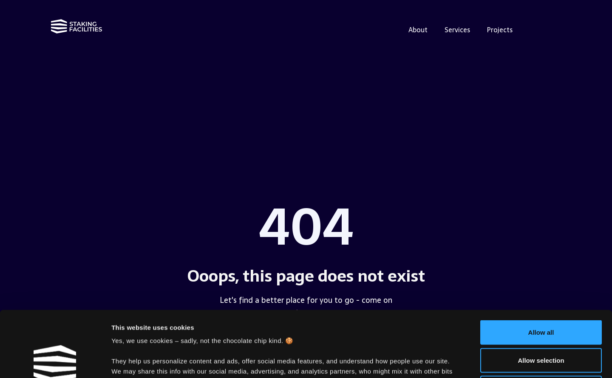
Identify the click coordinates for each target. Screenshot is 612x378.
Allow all (541, 266)
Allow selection (541, 294)
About (418, 29)
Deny (541, 322)
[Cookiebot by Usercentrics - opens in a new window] (55, 361)
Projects (500, 29)
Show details (446, 361)
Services (457, 29)
